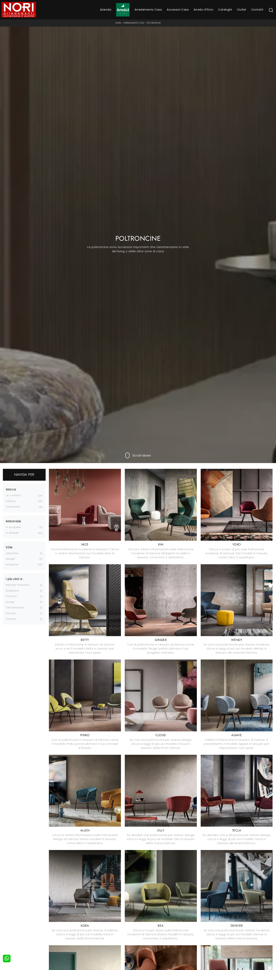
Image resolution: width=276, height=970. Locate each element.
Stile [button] (9, 547)
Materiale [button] (13, 521)
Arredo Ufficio (203, 9)
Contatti (257, 9)
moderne (12, 564)
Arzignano (12, 590)
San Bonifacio (15, 607)
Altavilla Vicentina (18, 585)
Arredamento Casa (148, 9)
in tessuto (12, 533)
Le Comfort (13, 495)
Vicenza (11, 619)
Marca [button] (11, 489)
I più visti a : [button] (15, 579)
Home (118, 22)
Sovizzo (11, 613)
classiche (12, 553)
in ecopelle (13, 527)
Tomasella (13, 506)
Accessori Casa (178, 9)
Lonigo (10, 602)
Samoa (11, 501)
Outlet (241, 9)
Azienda (105, 9)
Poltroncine (154, 22)
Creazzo (11, 596)
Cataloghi (225, 9)
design (10, 559)
